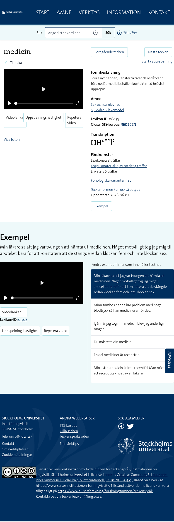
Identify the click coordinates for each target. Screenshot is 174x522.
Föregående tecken (109, 52)
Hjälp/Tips (130, 32)
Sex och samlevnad (105, 104)
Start (42, 12)
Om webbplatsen (15, 449)
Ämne (64, 12)
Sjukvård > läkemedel (107, 110)
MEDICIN (128, 125)
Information (124, 12)
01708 (22, 319)
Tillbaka (16, 62)
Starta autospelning (157, 61)
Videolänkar (15, 117)
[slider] (43, 103)
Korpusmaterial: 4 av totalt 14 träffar (119, 165)
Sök (108, 32)
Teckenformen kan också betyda (115, 189)
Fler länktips (69, 443)
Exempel (101, 206)
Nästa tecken (158, 52)
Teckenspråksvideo (74, 436)
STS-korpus (68, 425)
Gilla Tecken (69, 431)
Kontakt (159, 12)
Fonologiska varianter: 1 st (111, 180)
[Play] (9, 103)
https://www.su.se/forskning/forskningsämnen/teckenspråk (105, 491)
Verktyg (89, 12)
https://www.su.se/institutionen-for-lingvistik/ (72, 485)
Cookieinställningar (17, 454)
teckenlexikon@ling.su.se (81, 496)
